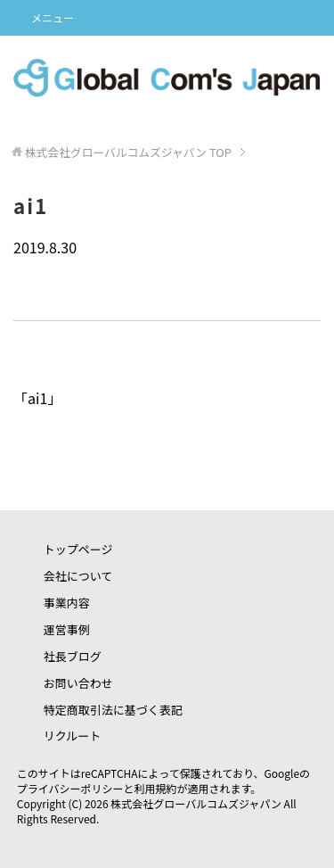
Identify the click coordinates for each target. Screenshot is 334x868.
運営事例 (67, 629)
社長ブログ (73, 656)
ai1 (37, 398)
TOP (128, 152)
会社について (78, 575)
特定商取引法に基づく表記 (113, 709)
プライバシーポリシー (70, 788)
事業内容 (67, 602)
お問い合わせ (78, 682)
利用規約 (155, 788)
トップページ (78, 549)
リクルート (73, 735)
